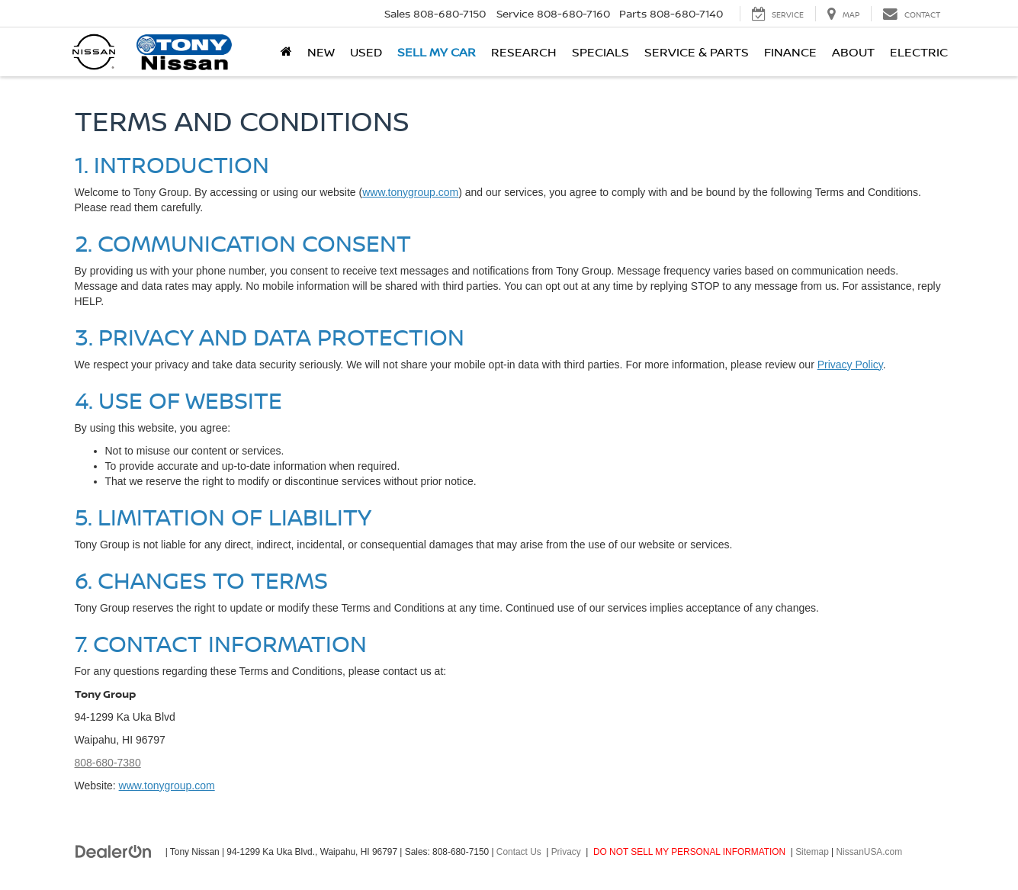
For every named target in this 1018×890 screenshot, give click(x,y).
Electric (919, 51)
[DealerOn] (114, 851)
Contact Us (518, 852)
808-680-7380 (108, 763)
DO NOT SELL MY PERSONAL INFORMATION (689, 852)
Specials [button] (600, 51)
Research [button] (524, 51)
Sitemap (812, 852)
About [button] (853, 51)
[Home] (286, 51)
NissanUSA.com (870, 852)
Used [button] (366, 51)
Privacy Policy (850, 364)
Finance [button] (790, 51)
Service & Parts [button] (696, 51)
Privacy (566, 852)
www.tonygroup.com (410, 192)
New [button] (321, 51)
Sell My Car (436, 51)
